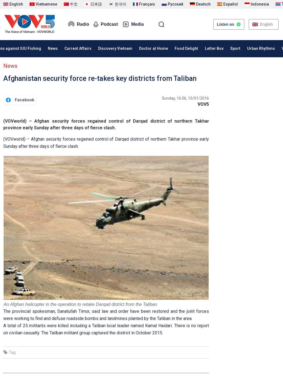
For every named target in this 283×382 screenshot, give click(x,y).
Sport (235, 48)
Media (133, 24)
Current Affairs (77, 48)
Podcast (105, 24)
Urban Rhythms (261, 48)
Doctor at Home (153, 48)
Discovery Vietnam (115, 48)
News (53, 48)
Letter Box (214, 48)
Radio (78, 24)
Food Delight (186, 48)
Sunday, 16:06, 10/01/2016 (185, 98)
